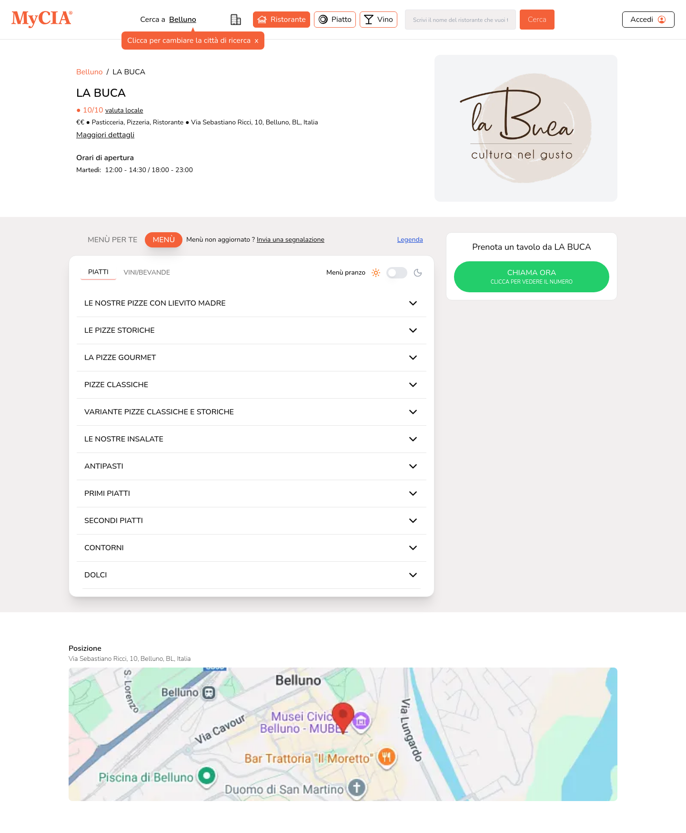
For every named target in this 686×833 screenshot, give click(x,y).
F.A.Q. (313, 758)
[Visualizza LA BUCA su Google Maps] (343, 560)
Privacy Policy (405, 758)
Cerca (537, 19)
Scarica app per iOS (258, 774)
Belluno (182, 19)
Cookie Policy (404, 774)
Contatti (160, 743)
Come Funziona (251, 758)
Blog (233, 743)
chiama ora (532, 277)
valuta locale (124, 110)
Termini (394, 743)
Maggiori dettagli (105, 135)
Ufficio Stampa (172, 758)
